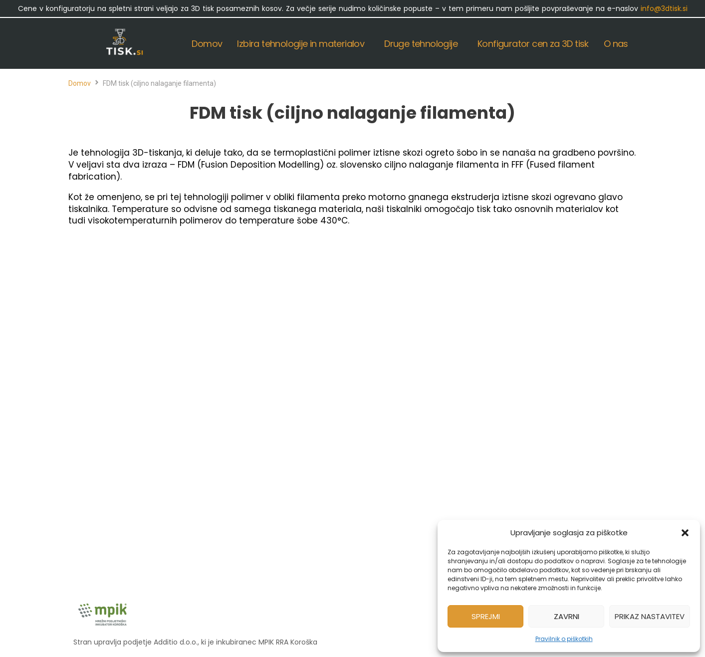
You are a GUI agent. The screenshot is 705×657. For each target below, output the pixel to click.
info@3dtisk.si (664, 8)
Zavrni (566, 616)
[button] (685, 533)
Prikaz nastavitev (650, 616)
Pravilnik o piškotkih (564, 639)
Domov (79, 83)
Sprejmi (485, 616)
